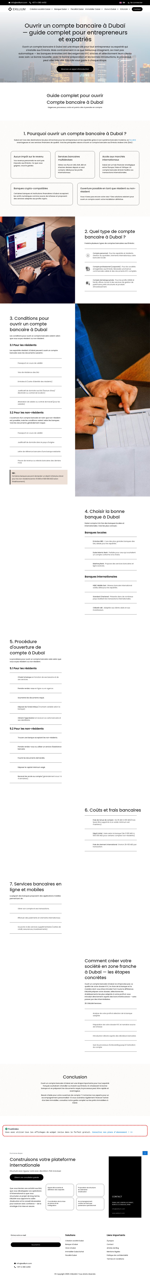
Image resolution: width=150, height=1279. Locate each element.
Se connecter (136, 2)
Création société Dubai (41, 9)
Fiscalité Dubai (77, 9)
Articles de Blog (113, 1251)
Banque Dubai (61, 9)
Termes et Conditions (115, 1262)
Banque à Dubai (71, 1247)
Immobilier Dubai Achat (74, 1255)
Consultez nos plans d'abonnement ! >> (112, 1135)
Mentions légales (113, 1255)
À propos (110, 1244)
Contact (110, 1247)
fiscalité (132, 140)
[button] (129, 3)
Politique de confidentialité (117, 1258)
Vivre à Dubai (111, 9)
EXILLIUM (125, 9)
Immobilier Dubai (94, 9)
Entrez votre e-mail (18, 1238)
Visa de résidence (25, 373)
